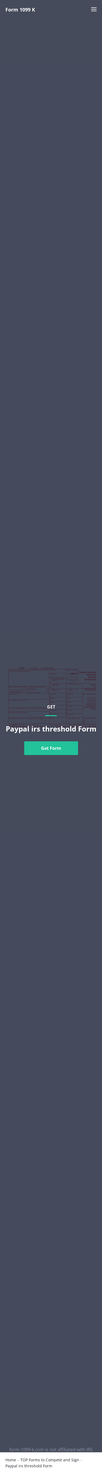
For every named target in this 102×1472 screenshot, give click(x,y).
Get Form (51, 748)
